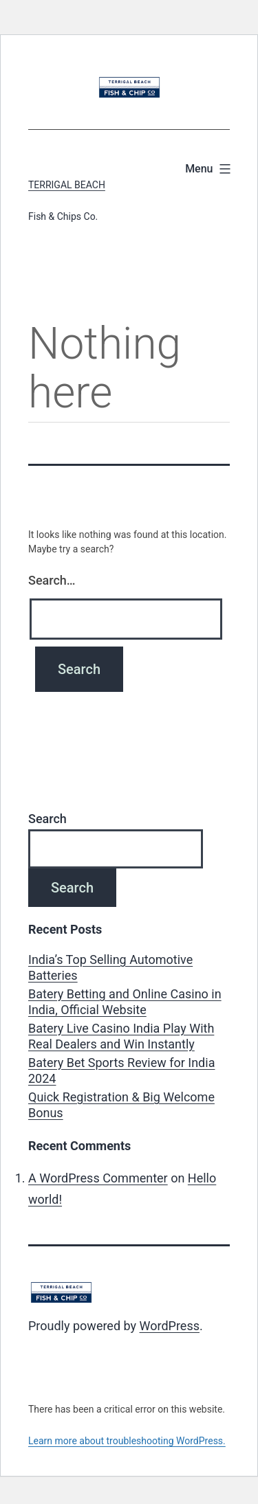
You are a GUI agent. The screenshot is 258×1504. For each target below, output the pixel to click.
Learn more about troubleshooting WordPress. (127, 1440)
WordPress (170, 1325)
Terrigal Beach (66, 184)
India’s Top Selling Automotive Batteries (110, 967)
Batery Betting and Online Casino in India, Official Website (125, 1002)
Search (47, 818)
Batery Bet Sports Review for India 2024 (121, 1070)
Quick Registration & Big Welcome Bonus (121, 1105)
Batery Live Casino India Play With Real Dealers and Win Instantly (121, 1036)
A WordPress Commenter (98, 1178)
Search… (52, 580)
